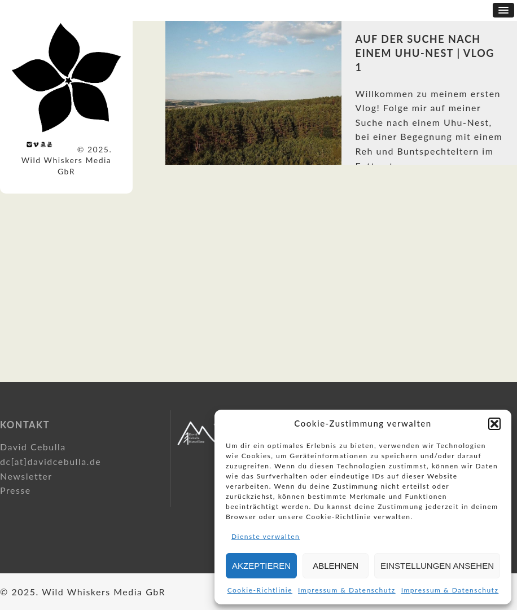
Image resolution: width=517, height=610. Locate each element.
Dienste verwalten (265, 536)
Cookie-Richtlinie (259, 590)
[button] (494, 423)
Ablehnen (335, 565)
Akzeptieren (261, 565)
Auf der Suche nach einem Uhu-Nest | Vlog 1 (425, 53)
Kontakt (25, 424)
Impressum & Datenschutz (347, 590)
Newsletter (26, 476)
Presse (15, 490)
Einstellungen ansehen (437, 565)
